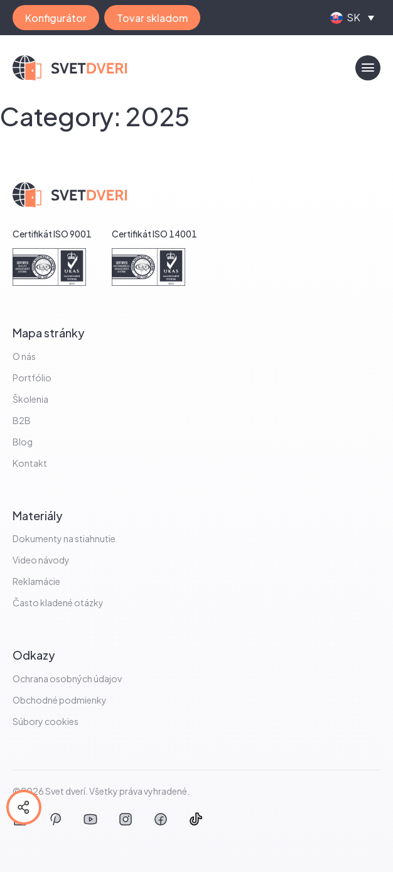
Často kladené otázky (58, 602)
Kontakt (30, 463)
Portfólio (32, 377)
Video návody (41, 559)
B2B (22, 420)
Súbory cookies (45, 721)
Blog (23, 441)
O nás (24, 356)
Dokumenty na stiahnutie (64, 538)
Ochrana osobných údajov (67, 678)
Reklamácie (36, 581)
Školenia (30, 399)
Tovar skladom (152, 18)
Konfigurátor (56, 18)
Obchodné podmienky (60, 700)
